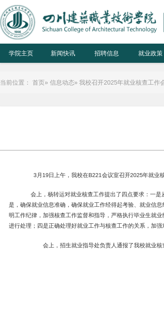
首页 (38, 82)
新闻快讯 (63, 53)
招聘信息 (106, 53)
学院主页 (21, 53)
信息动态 (62, 82)
